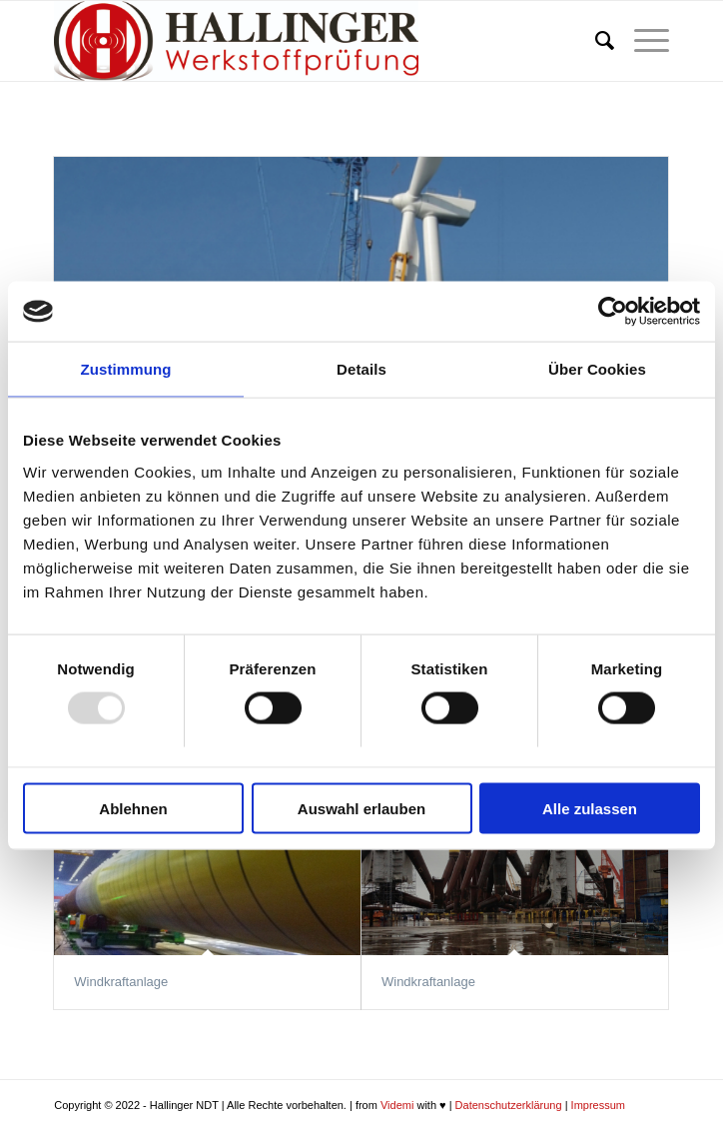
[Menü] (641, 41)
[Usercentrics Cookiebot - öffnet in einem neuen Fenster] (612, 312)
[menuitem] (594, 41)
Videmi (396, 1105)
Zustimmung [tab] (126, 369)
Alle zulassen (589, 807)
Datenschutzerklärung (508, 1105)
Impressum (598, 1105)
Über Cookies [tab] (597, 369)
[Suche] (594, 41)
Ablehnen (133, 807)
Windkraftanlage (121, 981)
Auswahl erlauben (361, 807)
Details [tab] (361, 369)
